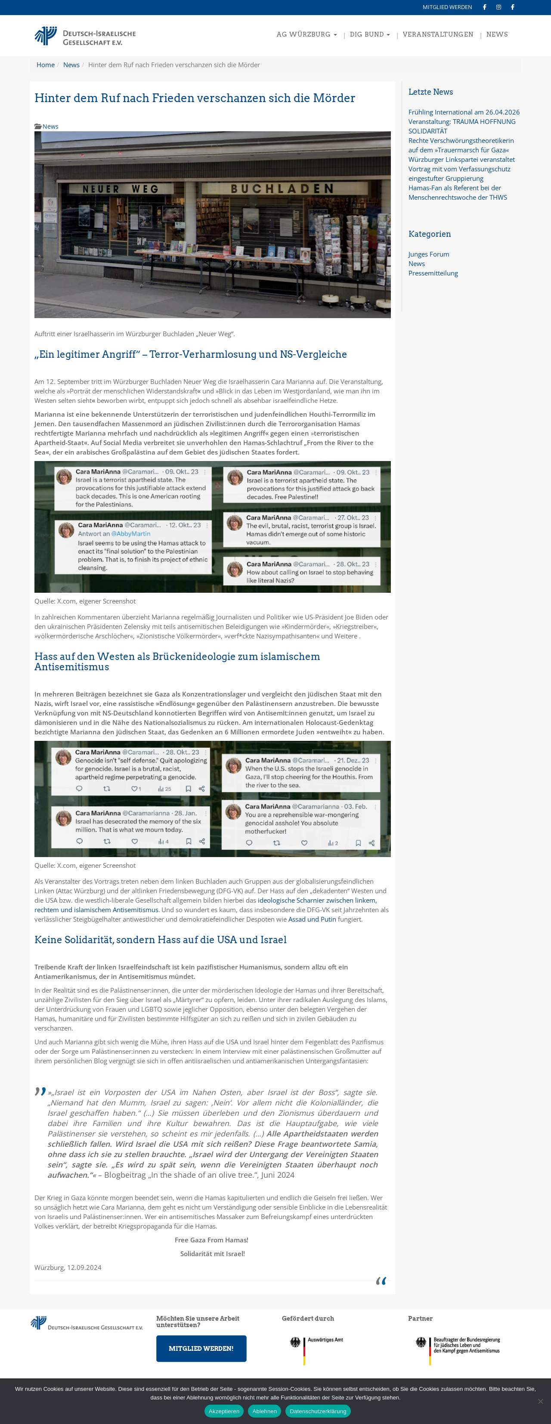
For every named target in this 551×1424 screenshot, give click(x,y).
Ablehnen (264, 1411)
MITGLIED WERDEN (447, 7)
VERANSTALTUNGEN (438, 34)
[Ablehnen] (540, 1401)
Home (46, 64)
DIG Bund (370, 34)
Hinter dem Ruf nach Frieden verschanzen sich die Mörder (195, 98)
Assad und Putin (312, 919)
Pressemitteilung (433, 273)
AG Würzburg (307, 34)
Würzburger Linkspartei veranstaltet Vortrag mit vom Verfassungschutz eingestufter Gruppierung (462, 169)
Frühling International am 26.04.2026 (464, 112)
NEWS (497, 34)
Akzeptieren (224, 1411)
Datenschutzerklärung (318, 1411)
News (71, 64)
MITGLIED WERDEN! (201, 1348)
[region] (464, 1351)
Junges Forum (429, 254)
